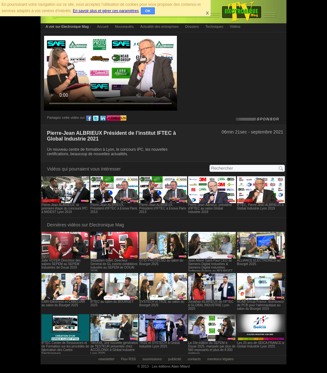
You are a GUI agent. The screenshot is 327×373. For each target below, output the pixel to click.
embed (116, 118)
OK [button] (148, 11)
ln (103, 118)
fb (89, 118)
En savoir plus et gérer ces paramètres (106, 11)
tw (96, 118)
